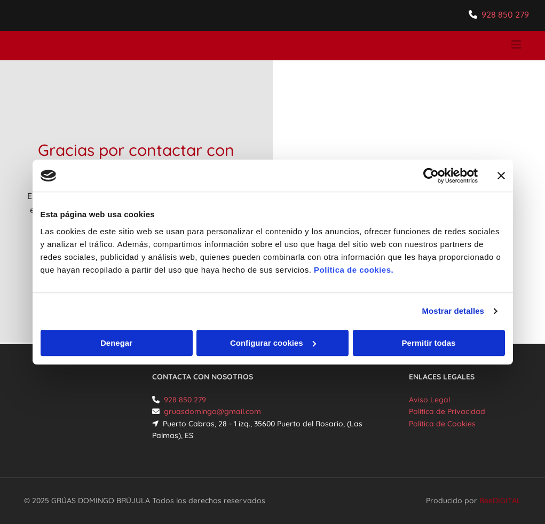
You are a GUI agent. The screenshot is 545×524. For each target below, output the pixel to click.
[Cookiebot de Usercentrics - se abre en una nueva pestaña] (431, 176)
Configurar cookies (273, 342)
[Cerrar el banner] (501, 175)
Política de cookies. (353, 269)
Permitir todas (429, 342)
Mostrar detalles (453, 310)
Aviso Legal (429, 399)
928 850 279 (505, 14)
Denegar (116, 342)
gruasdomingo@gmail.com (212, 411)
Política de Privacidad (447, 411)
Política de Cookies (442, 423)
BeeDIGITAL (500, 500)
